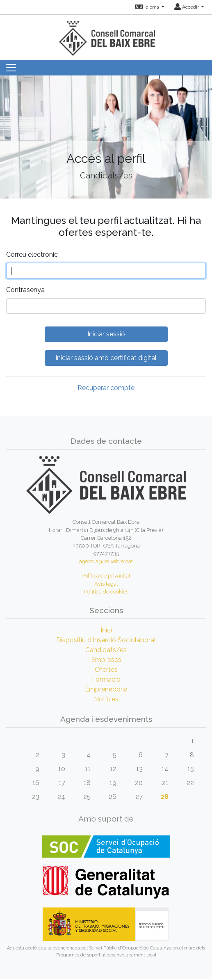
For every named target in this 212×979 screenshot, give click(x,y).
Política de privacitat (106, 576)
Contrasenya (25, 290)
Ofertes (106, 669)
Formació (106, 679)
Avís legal (106, 584)
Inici (106, 630)
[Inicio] (106, 35)
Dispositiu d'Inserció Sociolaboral (106, 640)
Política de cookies (106, 592)
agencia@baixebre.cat (106, 561)
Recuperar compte (106, 388)
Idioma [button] (147, 7)
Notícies (106, 699)
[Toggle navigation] (11, 67)
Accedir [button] (187, 7)
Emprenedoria (106, 689)
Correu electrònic (32, 254)
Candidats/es (106, 650)
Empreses (106, 660)
